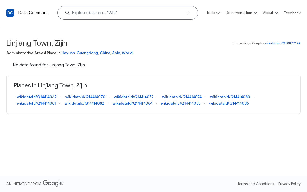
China (105, 52)
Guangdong (87, 52)
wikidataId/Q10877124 (283, 43)
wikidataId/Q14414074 (182, 96)
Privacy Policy (289, 183)
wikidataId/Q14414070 (85, 96)
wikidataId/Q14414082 (84, 103)
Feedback (292, 12)
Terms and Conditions (256, 183)
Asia (116, 52)
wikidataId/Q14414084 (132, 103)
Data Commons (33, 12)
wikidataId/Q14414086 (229, 103)
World (127, 52)
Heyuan (68, 52)
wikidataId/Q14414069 (37, 96)
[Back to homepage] (10, 13)
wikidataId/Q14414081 (36, 103)
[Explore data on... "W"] (127, 13)
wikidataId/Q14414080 (230, 96)
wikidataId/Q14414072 (134, 96)
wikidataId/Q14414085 (180, 103)
